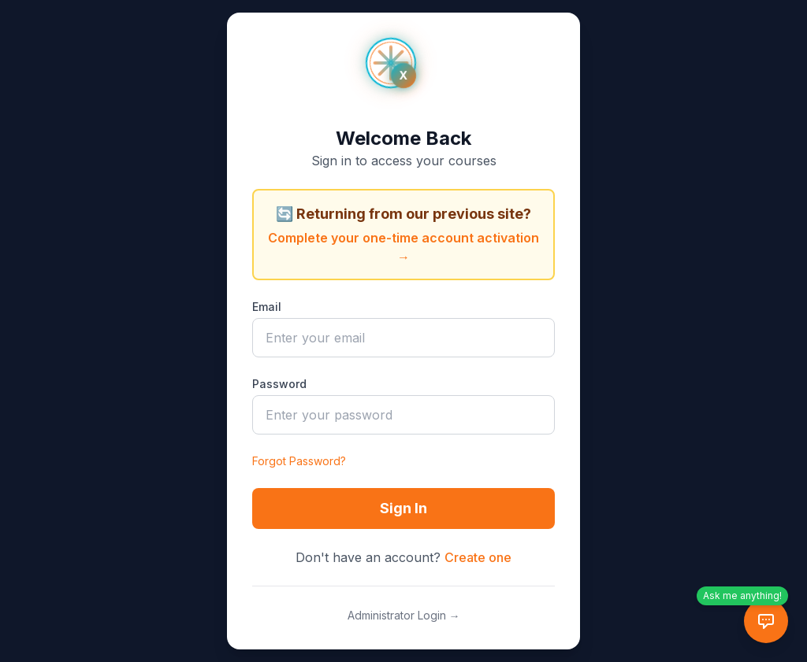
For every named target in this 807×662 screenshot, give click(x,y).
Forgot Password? (299, 461)
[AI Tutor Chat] (766, 621)
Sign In (403, 508)
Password (279, 383)
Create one (477, 557)
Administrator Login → (404, 615)
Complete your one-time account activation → (403, 247)
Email (266, 306)
